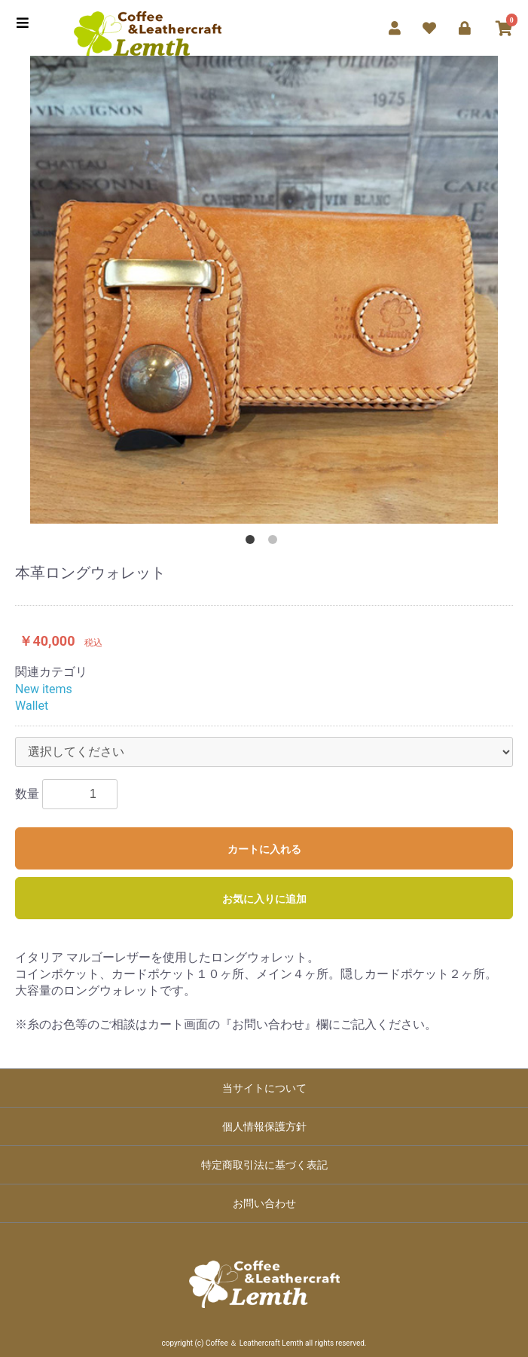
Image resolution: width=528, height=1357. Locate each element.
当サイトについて (264, 1088)
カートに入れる (264, 849)
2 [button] (275, 542)
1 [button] (253, 542)
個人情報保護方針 (264, 1126)
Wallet (31, 705)
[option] (264, 290)
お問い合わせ (264, 1203)
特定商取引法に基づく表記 (264, 1165)
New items (43, 689)
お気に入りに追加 (264, 899)
